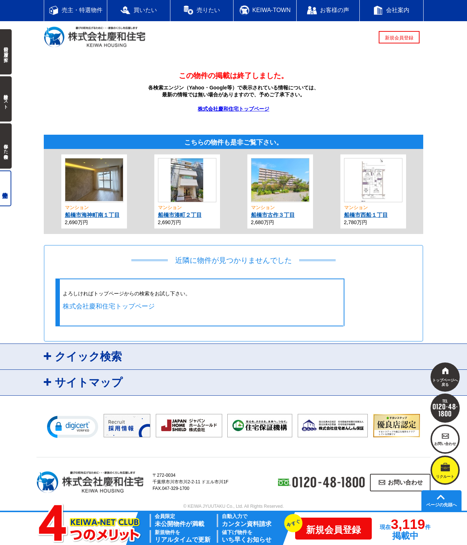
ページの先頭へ (441, 504)
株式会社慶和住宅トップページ (233, 109)
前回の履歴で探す (5, 52)
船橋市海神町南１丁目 (92, 215)
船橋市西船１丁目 (366, 215)
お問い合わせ (405, 482)
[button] (72, 426)
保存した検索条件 (5, 146)
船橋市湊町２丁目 (180, 215)
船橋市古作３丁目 (273, 215)
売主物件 (5, 188)
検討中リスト (5, 99)
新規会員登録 (399, 38)
